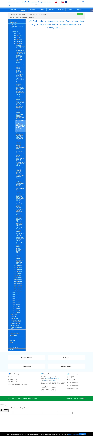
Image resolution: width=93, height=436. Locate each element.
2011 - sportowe (18, 273)
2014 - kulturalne (42, 14)
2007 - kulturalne (18, 285)
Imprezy (28, 14)
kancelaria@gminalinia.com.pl (52, 379)
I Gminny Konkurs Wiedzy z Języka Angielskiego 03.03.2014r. (19, 83)
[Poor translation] (6, 410)
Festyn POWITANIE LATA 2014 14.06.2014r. (20, 159)
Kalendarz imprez (14, 347)
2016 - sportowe (18, 34)
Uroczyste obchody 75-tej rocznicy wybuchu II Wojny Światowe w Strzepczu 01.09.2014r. (20, 183)
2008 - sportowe (18, 279)
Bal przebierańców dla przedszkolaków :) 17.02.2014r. (20, 66)
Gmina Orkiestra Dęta (15, 323)
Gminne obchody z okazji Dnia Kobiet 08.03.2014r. (20, 88)
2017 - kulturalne (16, 293)
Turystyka (42, 9)
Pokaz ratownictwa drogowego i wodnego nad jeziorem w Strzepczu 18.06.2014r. (20, 170)
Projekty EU (80, 9)
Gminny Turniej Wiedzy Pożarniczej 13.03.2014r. (20, 98)
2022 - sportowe (16, 312)
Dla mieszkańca (22, 9)
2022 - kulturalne (16, 310)
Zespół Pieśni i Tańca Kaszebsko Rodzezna (15, 321)
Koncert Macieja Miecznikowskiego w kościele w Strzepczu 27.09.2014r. (20, 205)
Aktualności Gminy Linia (15, 333)
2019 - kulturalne (16, 299)
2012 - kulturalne (18, 271)
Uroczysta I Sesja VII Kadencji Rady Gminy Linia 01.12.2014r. (19, 239)
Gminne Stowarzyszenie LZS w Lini (17, 328)
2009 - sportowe (18, 287)
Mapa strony (12, 345)
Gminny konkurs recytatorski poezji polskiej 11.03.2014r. (20, 93)
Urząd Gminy (61, 9)
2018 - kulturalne (16, 297)
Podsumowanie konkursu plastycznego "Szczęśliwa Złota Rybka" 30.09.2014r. (20, 212)
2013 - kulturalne (18, 267)
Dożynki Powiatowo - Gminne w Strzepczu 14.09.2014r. (20, 190)
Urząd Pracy (66, 357)
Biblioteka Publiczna (66, 366)
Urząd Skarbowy (27, 366)
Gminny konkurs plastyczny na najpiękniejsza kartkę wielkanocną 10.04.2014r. (20, 116)
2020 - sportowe (16, 304)
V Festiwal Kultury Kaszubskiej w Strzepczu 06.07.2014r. (20, 177)
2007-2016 (34, 14)
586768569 (53, 380)
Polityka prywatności (73, 434)
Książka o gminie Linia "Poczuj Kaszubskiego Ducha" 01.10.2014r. (19, 219)
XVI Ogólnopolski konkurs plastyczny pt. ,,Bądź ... (22, 17)
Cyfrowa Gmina (13, 9)
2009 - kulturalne (18, 291)
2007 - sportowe (18, 283)
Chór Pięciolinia (14, 318)
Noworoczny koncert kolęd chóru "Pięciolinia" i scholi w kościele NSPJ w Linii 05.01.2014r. (20, 48)
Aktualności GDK (13, 335)
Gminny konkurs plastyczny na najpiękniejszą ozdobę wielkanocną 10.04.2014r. (19, 109)
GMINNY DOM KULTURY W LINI (17, 27)
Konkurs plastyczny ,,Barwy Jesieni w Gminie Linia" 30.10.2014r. (20, 229)
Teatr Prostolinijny (15, 325)
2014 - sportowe (18, 41)
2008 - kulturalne (18, 281)
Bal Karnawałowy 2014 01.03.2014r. (20, 79)
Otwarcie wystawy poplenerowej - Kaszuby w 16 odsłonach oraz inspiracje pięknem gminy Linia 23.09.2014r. (20, 197)
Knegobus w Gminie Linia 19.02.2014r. (19, 71)
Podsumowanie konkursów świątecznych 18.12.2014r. (19, 261)
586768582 (45, 380)
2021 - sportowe (16, 308)
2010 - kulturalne (18, 289)
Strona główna (13, 14)
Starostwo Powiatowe (26, 357)
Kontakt (70, 9)
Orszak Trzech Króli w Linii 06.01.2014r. (20, 52)
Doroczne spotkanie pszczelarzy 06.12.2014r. (19, 256)
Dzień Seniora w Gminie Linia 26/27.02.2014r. (19, 75)
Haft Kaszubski (14, 314)
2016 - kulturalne (18, 35)
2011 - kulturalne (18, 275)
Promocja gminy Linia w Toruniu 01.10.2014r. (19, 225)
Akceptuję (82, 434)
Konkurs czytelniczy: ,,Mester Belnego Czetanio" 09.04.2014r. (20, 102)
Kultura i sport (32, 9)
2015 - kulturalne (18, 39)
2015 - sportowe (18, 37)
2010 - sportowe (18, 277)
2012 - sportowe (18, 269)
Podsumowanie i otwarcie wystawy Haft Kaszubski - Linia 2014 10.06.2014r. (20, 154)
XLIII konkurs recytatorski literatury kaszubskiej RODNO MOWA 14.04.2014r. (20, 146)
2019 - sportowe (16, 300)
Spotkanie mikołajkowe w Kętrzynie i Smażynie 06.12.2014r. (19, 250)
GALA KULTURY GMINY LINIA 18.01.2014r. (19, 56)
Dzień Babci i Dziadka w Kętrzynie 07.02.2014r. (19, 61)
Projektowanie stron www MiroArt (75, 399)
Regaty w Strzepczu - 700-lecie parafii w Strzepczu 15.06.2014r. (20, 164)
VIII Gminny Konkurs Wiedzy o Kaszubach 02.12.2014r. (20, 244)
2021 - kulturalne (16, 306)
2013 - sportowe (18, 265)
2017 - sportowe (16, 295)
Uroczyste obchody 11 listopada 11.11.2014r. (20, 234)
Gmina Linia (51, 9)
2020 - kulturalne (16, 302)
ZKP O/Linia (13, 316)
